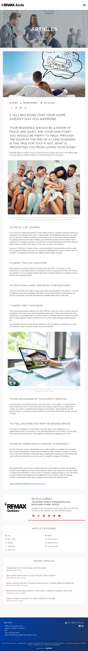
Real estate (51, 539)
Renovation (51, 543)
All (7, 535)
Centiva (48, 648)
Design (9, 543)
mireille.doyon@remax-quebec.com (22, 635)
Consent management (52, 645)
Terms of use (38, 645)
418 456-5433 (13, 633)
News (14, 103)
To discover (51, 546)
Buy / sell (10, 539)
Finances (10, 546)
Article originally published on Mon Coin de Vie (27, 484)
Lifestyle (10, 550)
